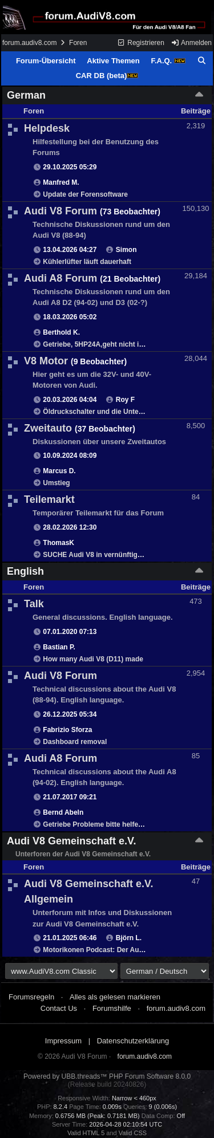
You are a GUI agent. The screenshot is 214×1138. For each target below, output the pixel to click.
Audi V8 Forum (60, 211)
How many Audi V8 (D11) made (93, 659)
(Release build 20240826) (107, 1084)
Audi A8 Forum (60, 278)
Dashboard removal (75, 742)
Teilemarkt (49, 499)
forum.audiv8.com (29, 43)
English (25, 571)
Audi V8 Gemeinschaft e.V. (71, 841)
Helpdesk (47, 128)
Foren (78, 43)
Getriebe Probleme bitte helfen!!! (96, 824)
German (26, 95)
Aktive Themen (113, 60)
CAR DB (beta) (107, 75)
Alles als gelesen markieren (115, 997)
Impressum (63, 1041)
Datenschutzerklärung (133, 1041)
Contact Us (59, 1008)
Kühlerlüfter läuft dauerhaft (87, 262)
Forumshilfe (111, 1008)
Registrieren (140, 43)
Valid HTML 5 (85, 1132)
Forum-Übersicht (46, 60)
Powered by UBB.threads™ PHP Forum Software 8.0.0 (107, 1076)
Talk (34, 603)
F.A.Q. (168, 60)
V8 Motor (46, 361)
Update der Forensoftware (85, 194)
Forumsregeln (31, 997)
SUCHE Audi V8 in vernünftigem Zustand (109, 555)
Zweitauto (48, 428)
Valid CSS (133, 1132)
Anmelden (191, 43)
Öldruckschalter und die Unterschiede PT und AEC (125, 412)
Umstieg (56, 483)
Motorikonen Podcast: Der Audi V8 (99, 950)
